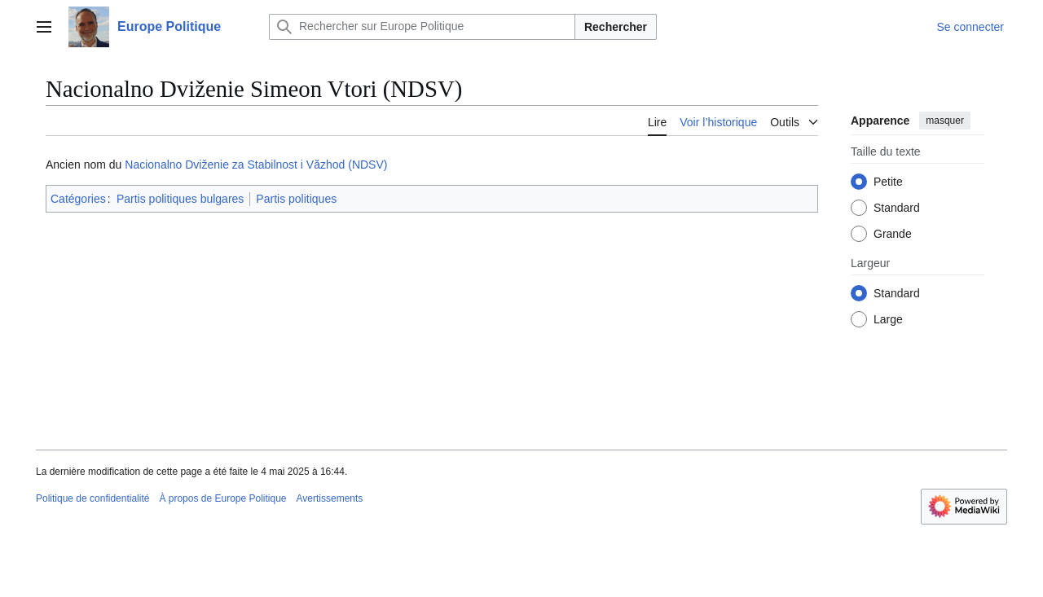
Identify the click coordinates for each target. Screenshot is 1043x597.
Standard (897, 207)
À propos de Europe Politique (222, 498)
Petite (888, 181)
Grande (893, 233)
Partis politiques (296, 198)
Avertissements (330, 498)
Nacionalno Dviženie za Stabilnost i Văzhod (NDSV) (256, 164)
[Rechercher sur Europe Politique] (422, 27)
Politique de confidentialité (92, 498)
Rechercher (615, 26)
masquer (945, 120)
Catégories (78, 198)
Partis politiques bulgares (180, 198)
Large (888, 319)
